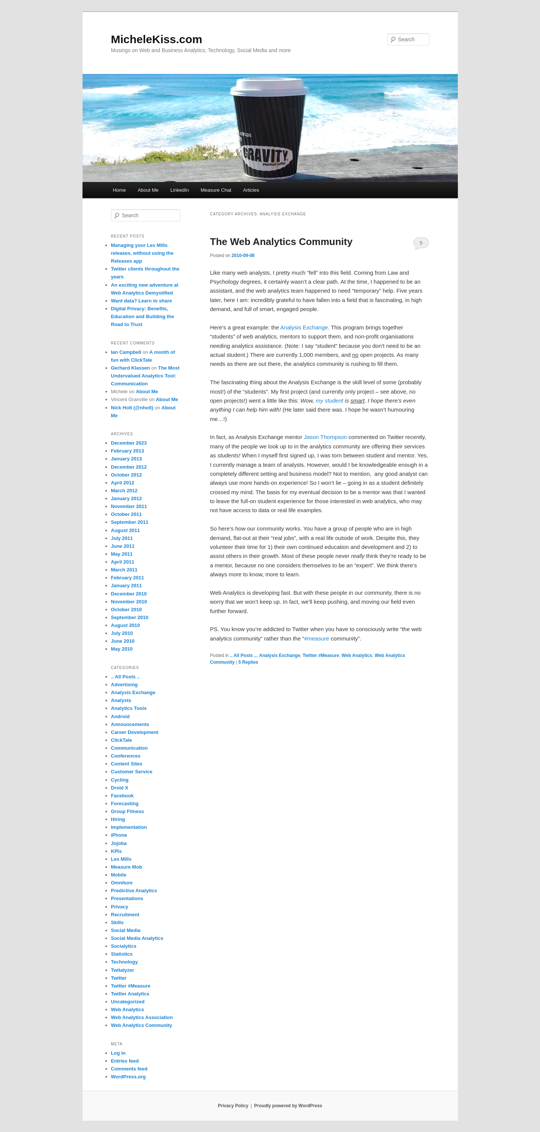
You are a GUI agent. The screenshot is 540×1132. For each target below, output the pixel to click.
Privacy (119, 907)
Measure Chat (216, 190)
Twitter (119, 978)
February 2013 (127, 451)
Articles (251, 190)
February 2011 (127, 577)
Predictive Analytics (134, 890)
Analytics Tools (129, 708)
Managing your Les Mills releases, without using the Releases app (142, 253)
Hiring (118, 819)
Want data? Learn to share (141, 301)
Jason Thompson (325, 437)
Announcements (130, 724)
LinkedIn (179, 190)
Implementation (129, 827)
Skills (117, 922)
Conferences (126, 756)
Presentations (127, 898)
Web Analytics (356, 655)
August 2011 (125, 530)
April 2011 (122, 562)
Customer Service (132, 771)
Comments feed (129, 1069)
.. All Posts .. (243, 655)
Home (119, 190)
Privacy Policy (233, 1105)
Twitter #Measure (321, 655)
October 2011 (126, 514)
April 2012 (122, 483)
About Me (148, 190)
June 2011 (123, 546)
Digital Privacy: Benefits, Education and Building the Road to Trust (142, 316)
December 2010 (129, 594)
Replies (248, 662)
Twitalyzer (122, 970)
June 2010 (123, 641)
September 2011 (130, 522)
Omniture (122, 882)
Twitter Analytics (130, 994)
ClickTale (121, 740)
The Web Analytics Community (281, 241)
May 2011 (122, 554)
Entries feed (125, 1061)
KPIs (116, 851)
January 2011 (126, 585)
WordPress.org (128, 1076)
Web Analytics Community (141, 1025)
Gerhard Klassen (130, 368)
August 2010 (125, 625)
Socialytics (124, 946)
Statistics (122, 954)
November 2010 (129, 601)
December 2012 (129, 467)
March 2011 (124, 570)
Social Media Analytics (137, 938)
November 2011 (129, 506)
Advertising (124, 684)
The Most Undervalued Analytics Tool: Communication (145, 375)
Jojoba (119, 843)
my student (329, 400)
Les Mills (121, 859)
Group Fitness (127, 811)
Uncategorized (128, 1001)
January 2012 (126, 498)
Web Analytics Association (142, 1017)
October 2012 (126, 475)
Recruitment (125, 914)
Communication (129, 748)
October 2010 (126, 609)
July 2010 (122, 633)
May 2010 (122, 649)
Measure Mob (126, 867)
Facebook (122, 795)
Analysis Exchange (304, 327)
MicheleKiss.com (156, 39)
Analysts (121, 700)
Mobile (118, 875)
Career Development (134, 732)
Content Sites (127, 764)
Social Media (126, 930)
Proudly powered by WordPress (288, 1105)
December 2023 (129, 443)
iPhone (119, 835)
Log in (118, 1053)
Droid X (119, 788)
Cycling (120, 780)
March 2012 (124, 490)
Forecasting (125, 803)
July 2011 (122, 538)
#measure (316, 638)
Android (120, 716)
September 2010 (130, 617)
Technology (124, 962)
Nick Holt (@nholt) (132, 407)
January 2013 (126, 459)
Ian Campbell (126, 352)
